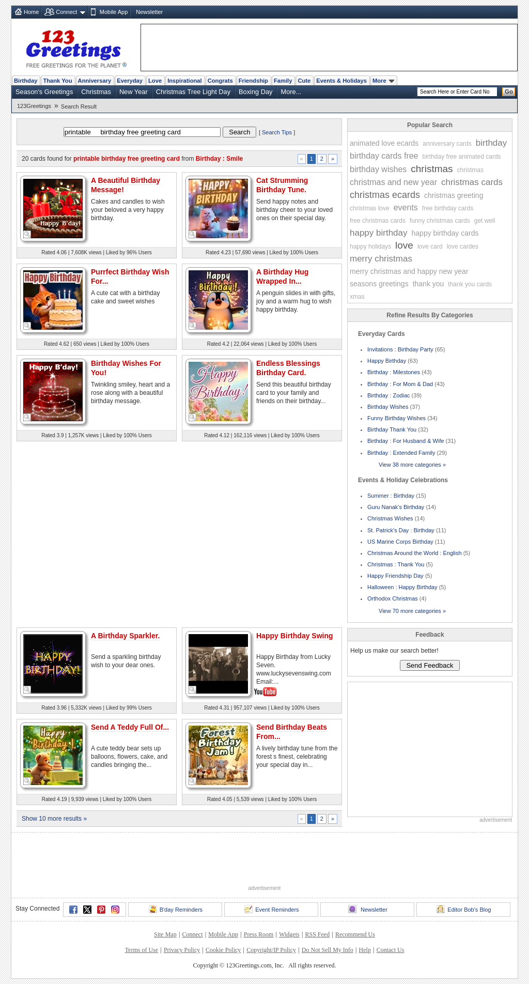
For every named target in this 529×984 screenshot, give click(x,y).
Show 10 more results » (54, 818)
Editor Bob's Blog (464, 909)
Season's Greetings (44, 92)
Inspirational (184, 81)
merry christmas (381, 259)
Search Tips (277, 132)
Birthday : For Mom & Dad (400, 384)
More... (291, 92)
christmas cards (472, 182)
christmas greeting (453, 195)
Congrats (220, 81)
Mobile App (114, 12)
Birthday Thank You (391, 429)
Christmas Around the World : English (414, 553)
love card (430, 246)
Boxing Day (255, 92)
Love (155, 81)
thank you (428, 284)
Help (365, 950)
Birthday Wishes (387, 407)
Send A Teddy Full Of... (130, 727)
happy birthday (379, 233)
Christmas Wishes (390, 518)
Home (31, 12)
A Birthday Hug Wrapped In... (282, 276)
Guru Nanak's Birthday (395, 507)
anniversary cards (447, 143)
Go (509, 91)
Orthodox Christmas (392, 598)
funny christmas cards (440, 220)
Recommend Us (355, 934)
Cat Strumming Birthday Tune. (282, 185)
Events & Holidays (341, 81)
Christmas (96, 92)
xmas (357, 296)
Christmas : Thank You (395, 564)
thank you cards (470, 284)
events (406, 207)
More (383, 81)
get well (484, 220)
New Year (133, 92)
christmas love (370, 208)
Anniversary (95, 81)
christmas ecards (385, 195)
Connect (66, 12)
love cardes (462, 246)
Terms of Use (141, 950)
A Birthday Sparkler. (125, 636)
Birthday (25, 81)
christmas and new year (393, 182)
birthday (491, 143)
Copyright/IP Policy (271, 950)
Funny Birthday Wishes (396, 418)
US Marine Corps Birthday (400, 542)
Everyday (130, 81)
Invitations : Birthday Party (400, 349)
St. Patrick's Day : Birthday (400, 530)
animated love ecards (384, 143)
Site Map (165, 934)
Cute (304, 81)
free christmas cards (378, 220)
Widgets (289, 934)
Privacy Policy (182, 950)
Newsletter (149, 12)
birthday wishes (378, 169)
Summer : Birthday (390, 496)
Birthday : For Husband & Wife (405, 441)
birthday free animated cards (462, 156)
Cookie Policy (223, 950)
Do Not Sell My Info (327, 950)
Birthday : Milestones (393, 372)
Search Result (79, 106)
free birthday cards (447, 208)
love (404, 245)
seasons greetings (379, 284)
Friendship (253, 81)
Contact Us (390, 950)
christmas (432, 168)
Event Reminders (271, 909)
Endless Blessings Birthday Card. (288, 368)
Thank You (57, 81)
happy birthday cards (445, 233)
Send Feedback (429, 665)
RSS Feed (317, 934)
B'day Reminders (176, 909)
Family (283, 81)
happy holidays (370, 246)
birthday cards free (384, 155)
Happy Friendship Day (395, 576)
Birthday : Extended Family (401, 453)
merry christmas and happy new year (409, 271)
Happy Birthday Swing (294, 636)
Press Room (259, 934)
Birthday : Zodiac (388, 395)
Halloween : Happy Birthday (402, 587)
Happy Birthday (386, 361)
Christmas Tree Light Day (193, 92)
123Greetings (34, 106)
